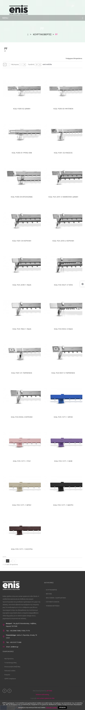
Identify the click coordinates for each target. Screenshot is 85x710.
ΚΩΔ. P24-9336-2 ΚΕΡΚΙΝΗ (22, 417)
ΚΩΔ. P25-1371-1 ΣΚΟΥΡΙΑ (21, 549)
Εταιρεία (7, 675)
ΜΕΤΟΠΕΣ (49, 594)
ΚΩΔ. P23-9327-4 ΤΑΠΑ (63, 285)
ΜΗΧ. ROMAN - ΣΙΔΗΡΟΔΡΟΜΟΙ (56, 598)
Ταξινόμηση (15, 64)
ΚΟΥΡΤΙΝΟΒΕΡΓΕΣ (51, 590)
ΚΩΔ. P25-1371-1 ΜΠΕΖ (21, 505)
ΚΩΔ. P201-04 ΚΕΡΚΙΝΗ (21, 241)
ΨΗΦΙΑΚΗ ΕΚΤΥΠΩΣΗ (52, 606)
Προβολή (31, 64)
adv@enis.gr (14, 647)
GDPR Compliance (10, 679)
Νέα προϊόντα (9, 659)
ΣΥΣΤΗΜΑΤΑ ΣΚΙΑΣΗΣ (52, 602)
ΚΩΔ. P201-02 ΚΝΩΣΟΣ (63, 153)
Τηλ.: (7, 631)
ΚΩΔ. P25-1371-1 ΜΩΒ (63, 461)
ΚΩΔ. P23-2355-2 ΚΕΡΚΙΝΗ (63, 241)
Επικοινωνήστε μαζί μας (12, 667)
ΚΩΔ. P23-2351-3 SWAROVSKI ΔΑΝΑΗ (63, 197)
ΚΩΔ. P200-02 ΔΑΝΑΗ (21, 108)
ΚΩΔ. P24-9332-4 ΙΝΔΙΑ (63, 329)
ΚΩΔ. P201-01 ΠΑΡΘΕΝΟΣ (21, 373)
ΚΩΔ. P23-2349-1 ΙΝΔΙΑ (22, 285)
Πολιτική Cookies (9, 671)
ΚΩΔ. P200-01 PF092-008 (22, 153)
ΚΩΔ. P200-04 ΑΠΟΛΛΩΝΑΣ (22, 197)
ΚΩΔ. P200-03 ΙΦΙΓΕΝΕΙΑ (63, 108)
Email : (8, 647)
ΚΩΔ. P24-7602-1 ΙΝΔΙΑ (22, 329)
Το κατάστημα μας (10, 663)
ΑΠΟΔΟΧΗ (62, 707)
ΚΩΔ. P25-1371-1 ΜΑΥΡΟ (63, 505)
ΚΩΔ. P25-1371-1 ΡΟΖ (22, 461)
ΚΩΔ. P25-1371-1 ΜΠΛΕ (63, 417)
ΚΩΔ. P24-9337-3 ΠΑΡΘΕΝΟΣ (63, 373)
